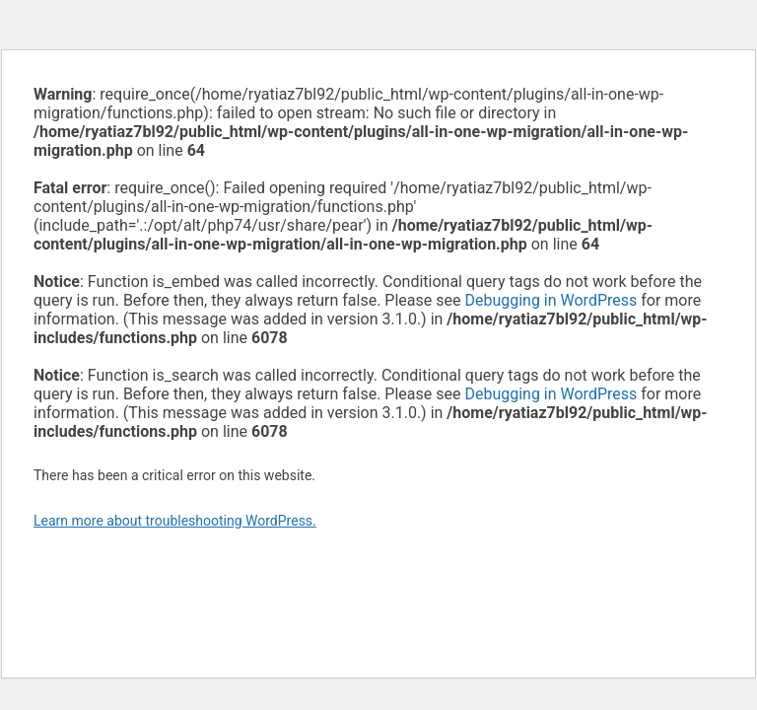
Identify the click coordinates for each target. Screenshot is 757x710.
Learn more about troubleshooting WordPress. (175, 521)
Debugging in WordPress (550, 300)
